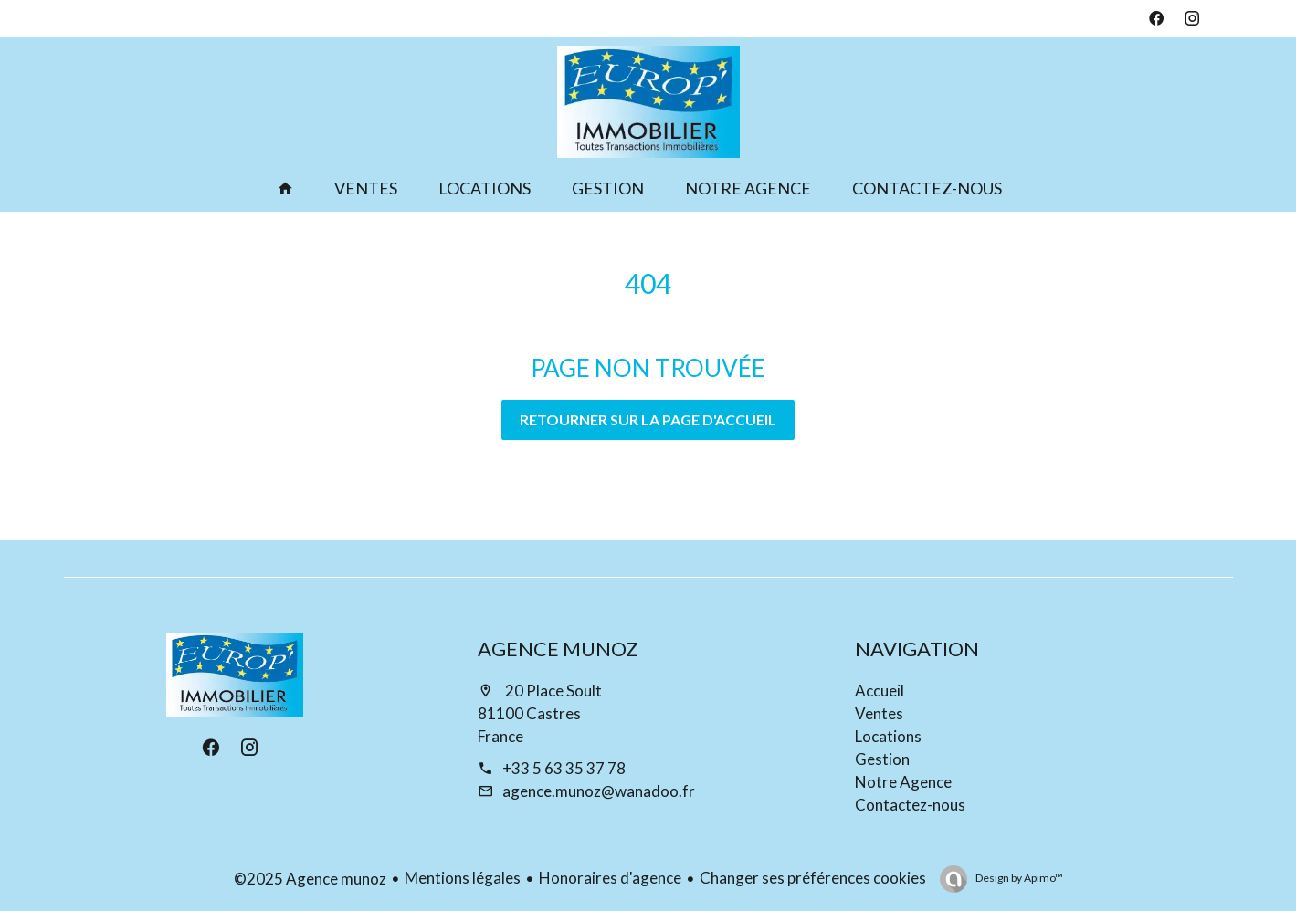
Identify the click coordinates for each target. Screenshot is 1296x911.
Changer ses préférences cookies (813, 877)
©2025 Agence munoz (310, 878)
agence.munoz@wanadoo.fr (598, 791)
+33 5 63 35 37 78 (564, 768)
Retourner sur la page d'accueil (648, 419)
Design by (1018, 878)
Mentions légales (463, 877)
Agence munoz (558, 648)
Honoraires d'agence (610, 877)
